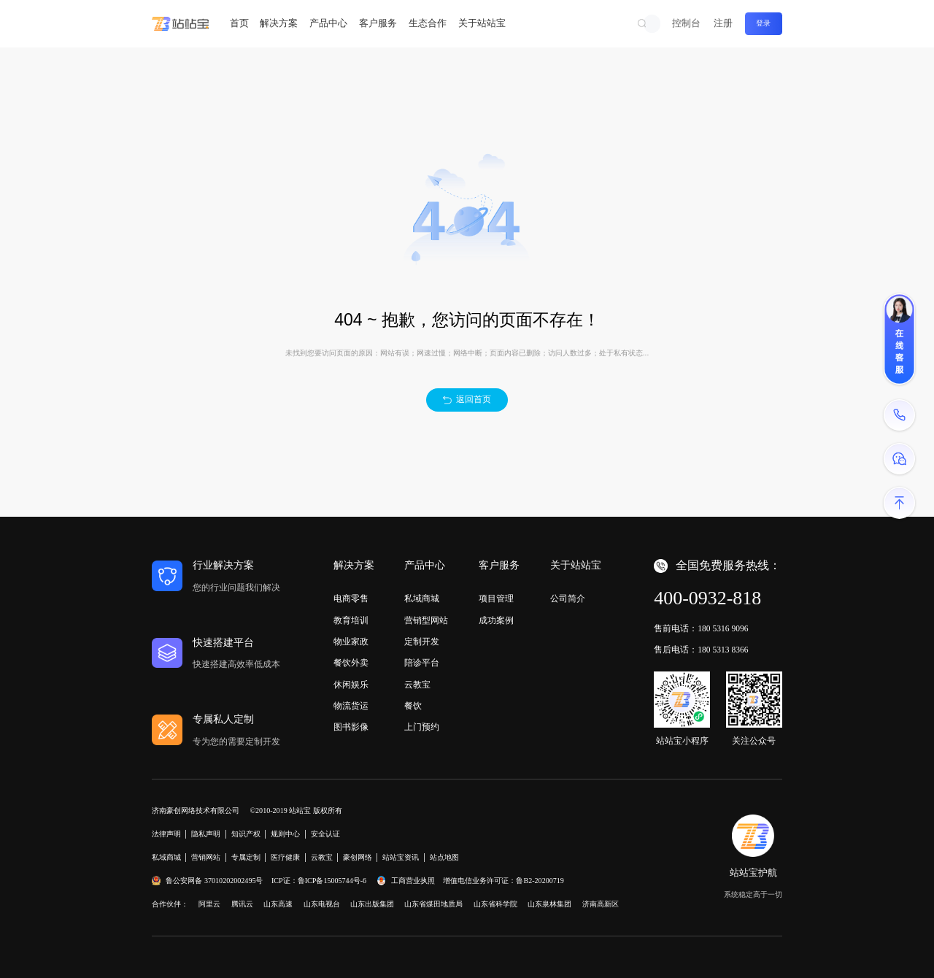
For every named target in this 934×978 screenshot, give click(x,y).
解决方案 (279, 23)
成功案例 (496, 620)
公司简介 (567, 598)
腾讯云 (242, 904)
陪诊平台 (421, 662)
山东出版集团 (372, 904)
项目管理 (496, 598)
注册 (723, 23)
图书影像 (350, 727)
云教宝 (417, 684)
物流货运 (350, 705)
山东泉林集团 (549, 904)
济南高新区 (600, 904)
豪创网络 (357, 857)
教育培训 (350, 620)
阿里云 (209, 904)
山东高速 (278, 904)
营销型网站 (426, 620)
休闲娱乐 (350, 684)
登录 (763, 23)
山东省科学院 (495, 904)
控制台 (686, 23)
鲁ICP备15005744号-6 (332, 881)
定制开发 (421, 641)
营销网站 (205, 857)
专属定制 (245, 857)
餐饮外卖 (350, 662)
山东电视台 (322, 904)
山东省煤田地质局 (433, 904)
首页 (239, 23)
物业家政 (350, 641)
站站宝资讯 (400, 857)
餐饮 (413, 705)
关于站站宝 (482, 23)
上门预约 (421, 727)
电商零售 (350, 598)
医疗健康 (285, 857)
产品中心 (328, 23)
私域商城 (421, 598)
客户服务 (378, 23)
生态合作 (428, 23)
